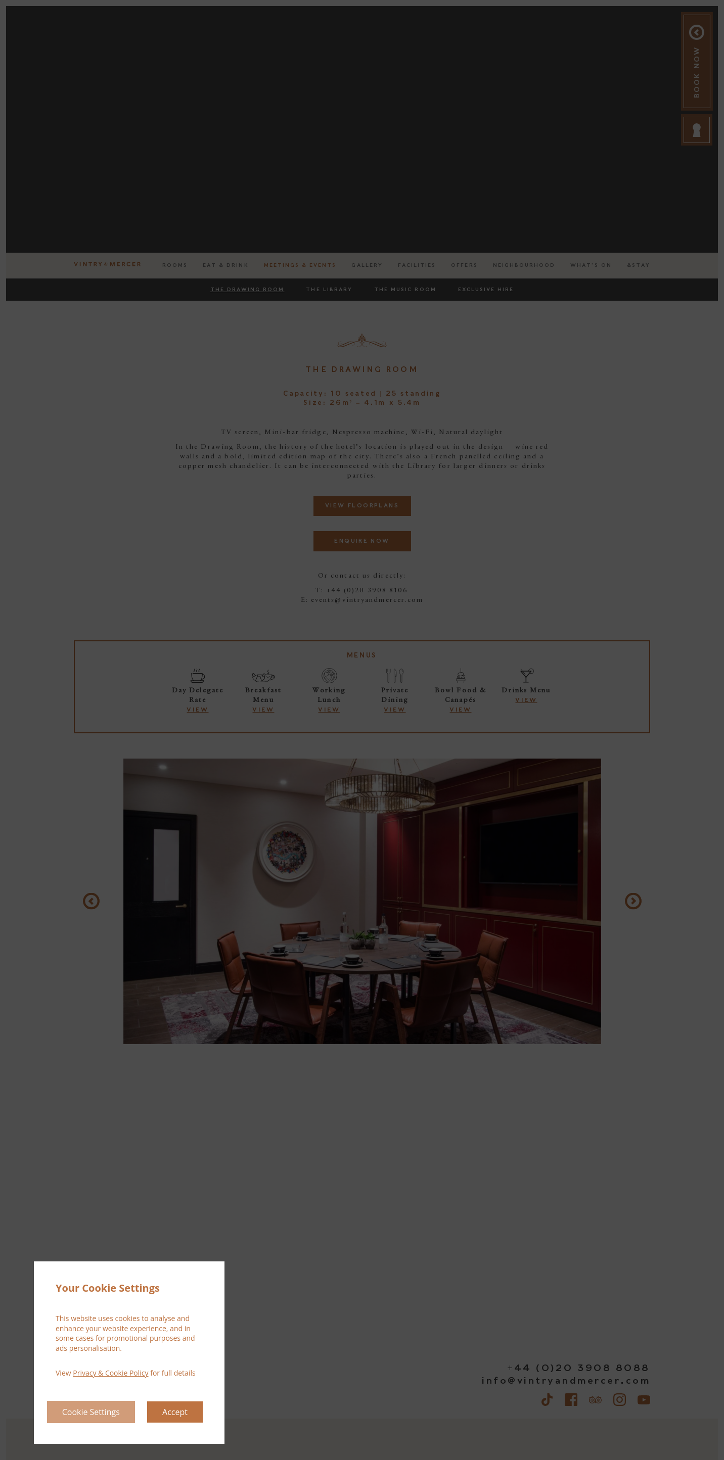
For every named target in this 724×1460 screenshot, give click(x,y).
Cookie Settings (91, 1412)
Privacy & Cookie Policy (110, 1373)
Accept (175, 1412)
